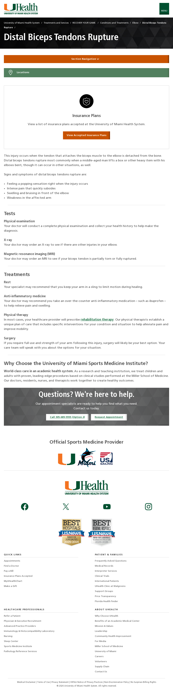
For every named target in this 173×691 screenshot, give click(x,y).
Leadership (101, 631)
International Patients (107, 581)
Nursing (8, 636)
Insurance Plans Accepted (18, 576)
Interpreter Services (106, 571)
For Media (100, 641)
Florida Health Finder (106, 601)
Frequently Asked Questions (111, 561)
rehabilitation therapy (97, 319)
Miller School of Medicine (109, 646)
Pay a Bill (8, 571)
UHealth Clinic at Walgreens (110, 586)
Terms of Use (43, 682)
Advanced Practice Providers (20, 626)
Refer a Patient (12, 616)
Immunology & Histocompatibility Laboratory (29, 631)
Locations (18, 73)
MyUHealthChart (13, 581)
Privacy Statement (60, 682)
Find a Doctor (11, 566)
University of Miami (105, 651)
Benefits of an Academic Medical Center (117, 621)
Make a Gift (10, 586)
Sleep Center (11, 641)
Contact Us (101, 672)
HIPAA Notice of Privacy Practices (86, 682)
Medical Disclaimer (26, 682)
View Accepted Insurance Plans (86, 135)
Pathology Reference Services (20, 651)
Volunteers (101, 661)
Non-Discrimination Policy (116, 682)
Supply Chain (102, 667)
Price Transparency (105, 596)
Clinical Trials (102, 576)
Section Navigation (86, 59)
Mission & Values (104, 626)
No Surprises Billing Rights (143, 682)
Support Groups (104, 591)
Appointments (12, 561)
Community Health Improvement (113, 636)
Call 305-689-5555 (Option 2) (67, 417)
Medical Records (104, 566)
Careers (99, 656)
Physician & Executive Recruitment (22, 621)
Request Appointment (109, 417)
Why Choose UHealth (106, 616)
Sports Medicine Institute (18, 646)
